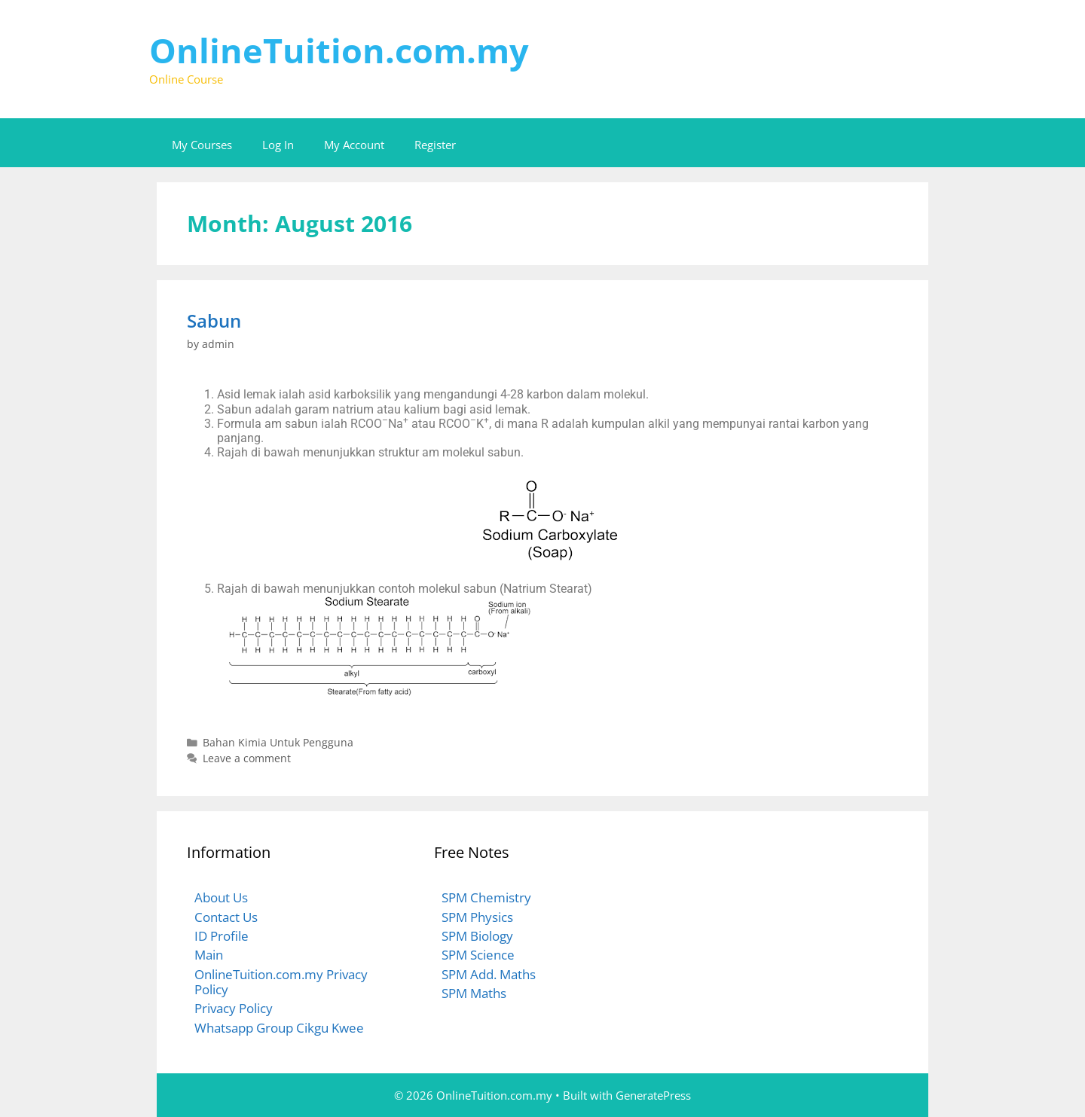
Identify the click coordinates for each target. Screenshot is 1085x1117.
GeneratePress (653, 1095)
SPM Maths (474, 993)
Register (435, 144)
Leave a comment (247, 758)
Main (208, 954)
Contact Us (226, 917)
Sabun (214, 320)
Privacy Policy (233, 1008)
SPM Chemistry (486, 897)
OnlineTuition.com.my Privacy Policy (281, 982)
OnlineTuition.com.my (339, 50)
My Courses (202, 144)
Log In (278, 144)
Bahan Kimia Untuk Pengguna (278, 742)
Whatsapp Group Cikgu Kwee (279, 1027)
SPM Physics (477, 917)
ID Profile (221, 936)
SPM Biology (477, 936)
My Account (354, 144)
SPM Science (478, 954)
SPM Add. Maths (489, 974)
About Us (221, 897)
